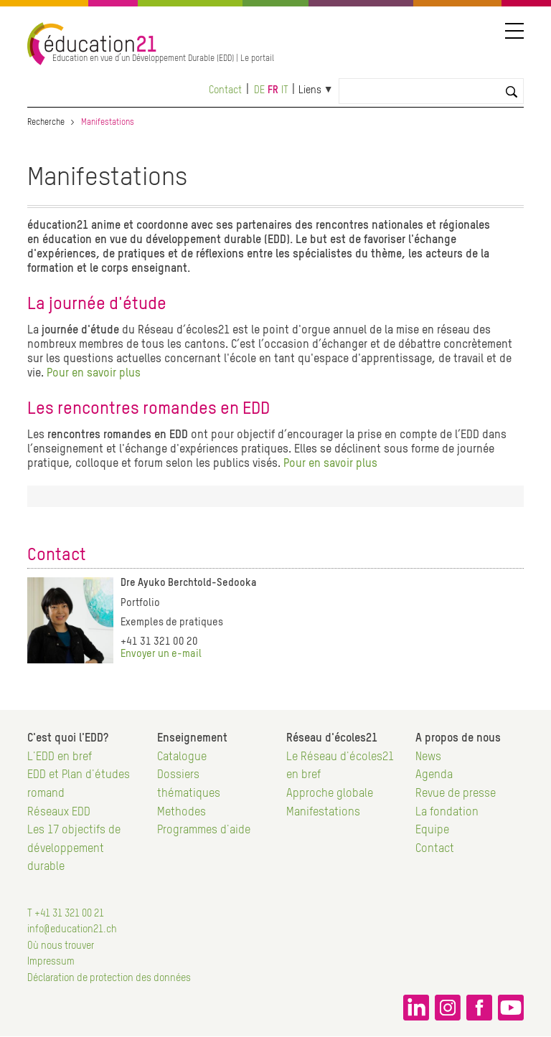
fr (273, 90)
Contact (225, 90)
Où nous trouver (60, 946)
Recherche (46, 122)
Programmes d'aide (203, 830)
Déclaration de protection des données (109, 978)
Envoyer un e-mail (161, 654)
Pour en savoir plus (94, 373)
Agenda (434, 775)
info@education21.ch (72, 929)
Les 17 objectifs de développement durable (74, 849)
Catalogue (182, 757)
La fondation (447, 812)
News (428, 757)
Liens (309, 90)
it (284, 90)
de (259, 90)
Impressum (51, 962)
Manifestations (323, 812)
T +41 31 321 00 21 (65, 914)
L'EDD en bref (59, 757)
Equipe (432, 830)
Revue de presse (455, 794)
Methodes (181, 812)
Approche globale (329, 794)
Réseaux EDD (58, 812)
